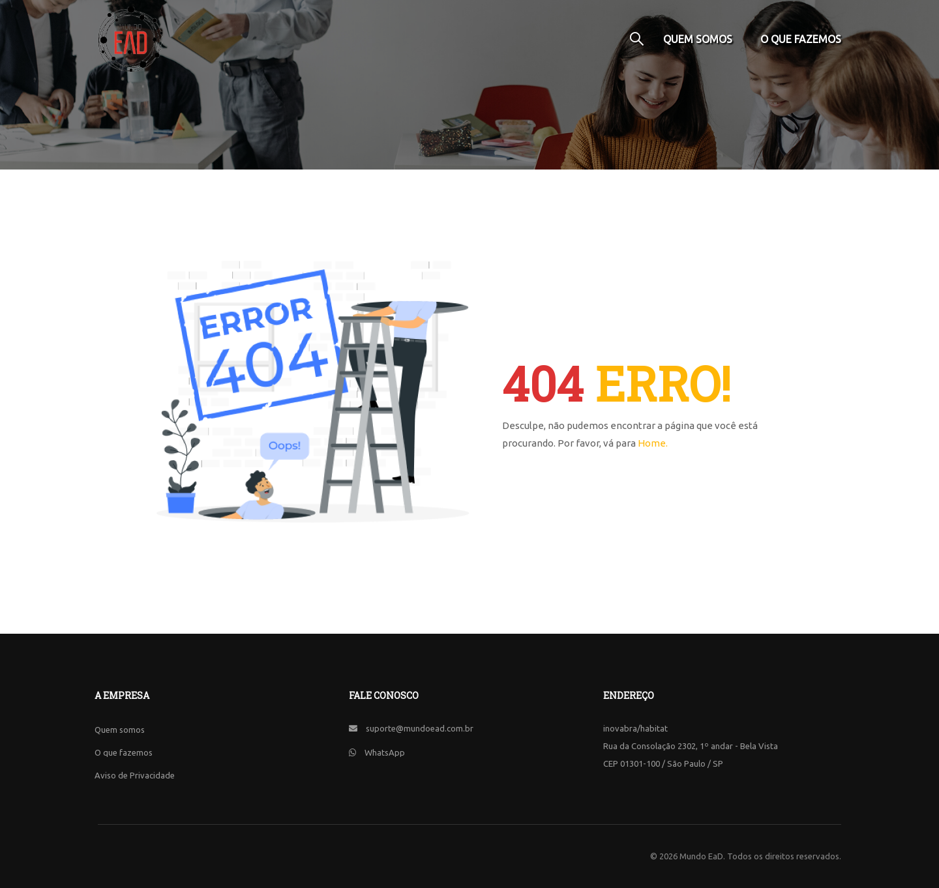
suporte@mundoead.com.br (419, 728)
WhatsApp (385, 752)
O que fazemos (800, 39)
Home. (653, 443)
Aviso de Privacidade (135, 775)
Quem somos (697, 39)
